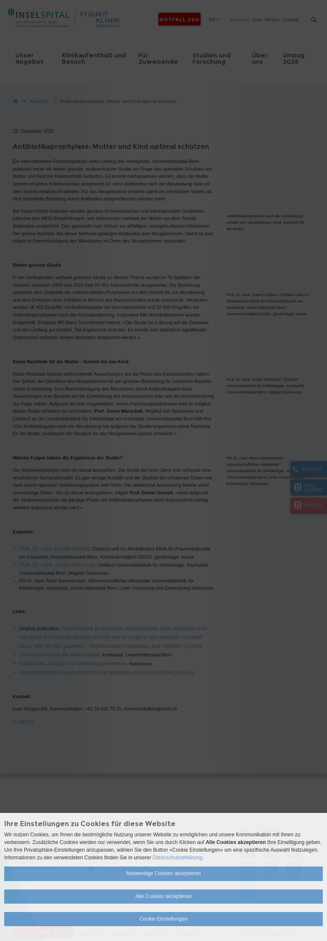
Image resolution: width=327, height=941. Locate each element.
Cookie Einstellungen (164, 919)
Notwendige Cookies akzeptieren (163, 873)
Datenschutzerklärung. (178, 858)
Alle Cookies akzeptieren (163, 896)
